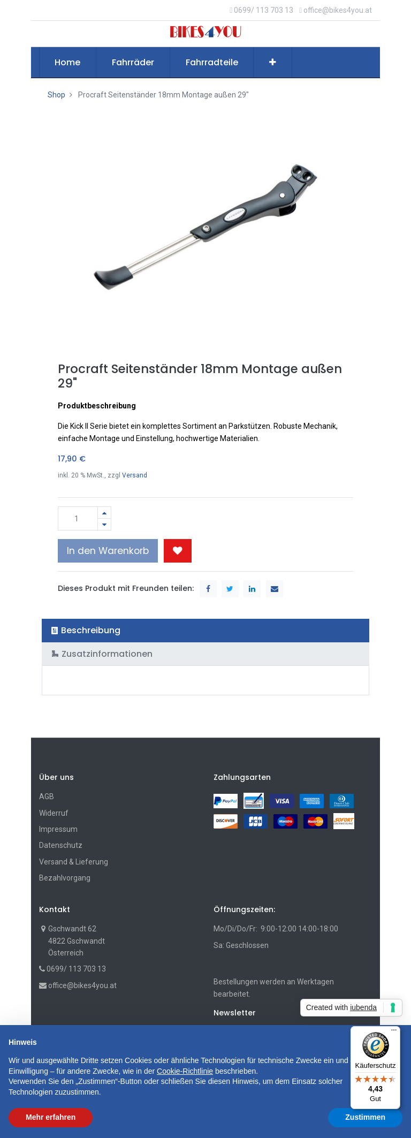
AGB (46, 796)
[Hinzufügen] (104, 512)
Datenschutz (60, 845)
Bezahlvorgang (64, 878)
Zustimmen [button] (365, 1117)
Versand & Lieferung (73, 862)
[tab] (206, 630)
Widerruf (53, 813)
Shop (56, 94)
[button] (273, 62)
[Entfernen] (104, 524)
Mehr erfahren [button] (50, 1117)
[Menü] (393, 1032)
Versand (134, 475)
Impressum (58, 829)
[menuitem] (68, 62)
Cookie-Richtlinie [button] (185, 1071)
